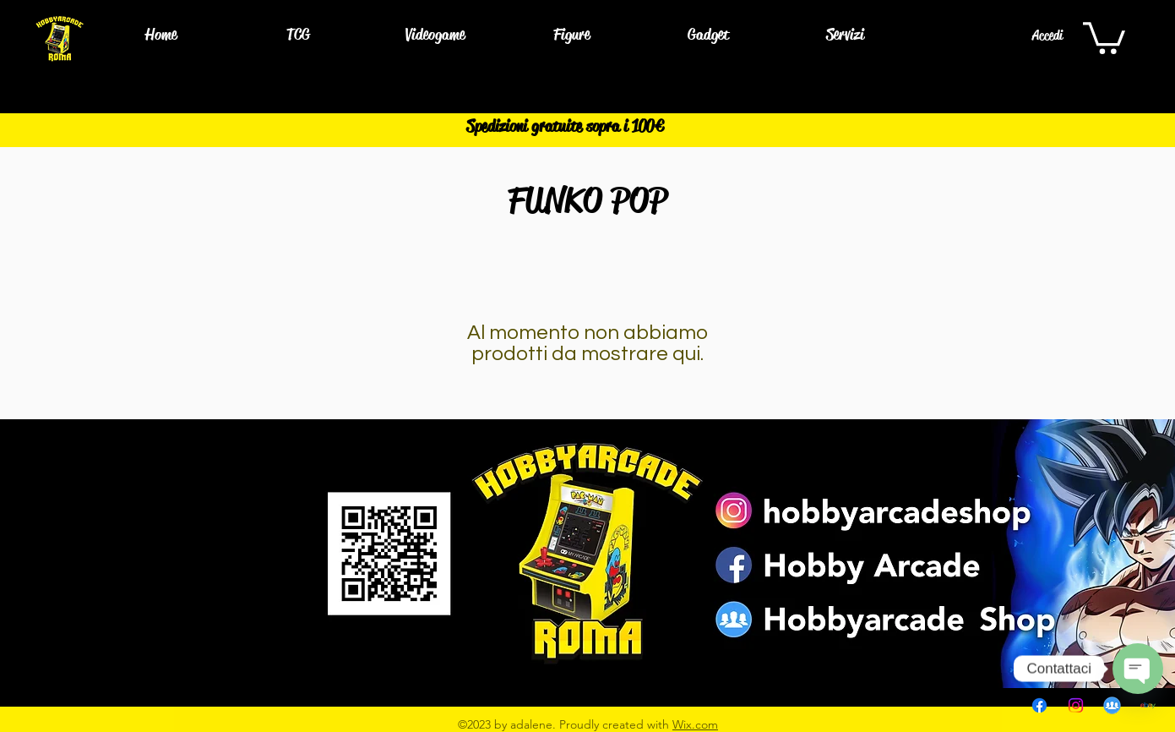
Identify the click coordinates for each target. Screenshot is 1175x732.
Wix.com (695, 724)
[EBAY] (1148, 705)
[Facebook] (1039, 705)
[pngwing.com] (1112, 705)
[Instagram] (1075, 705)
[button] (298, 35)
